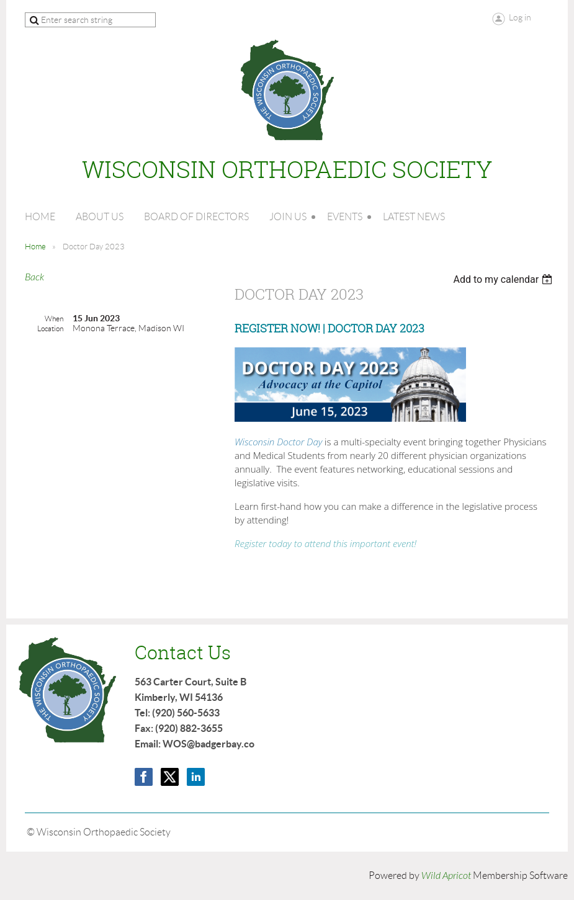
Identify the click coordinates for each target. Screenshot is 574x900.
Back (34, 277)
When (54, 318)
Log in (520, 17)
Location (50, 328)
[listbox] (504, 279)
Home (35, 246)
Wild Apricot (446, 875)
